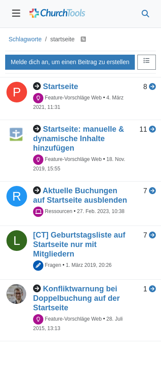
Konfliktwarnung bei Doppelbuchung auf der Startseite (76, 298)
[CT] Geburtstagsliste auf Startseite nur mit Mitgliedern (79, 244)
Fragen (53, 265)
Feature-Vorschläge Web (73, 98)
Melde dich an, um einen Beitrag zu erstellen (70, 62)
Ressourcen (58, 211)
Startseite (60, 86)
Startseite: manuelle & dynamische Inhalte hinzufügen (78, 138)
